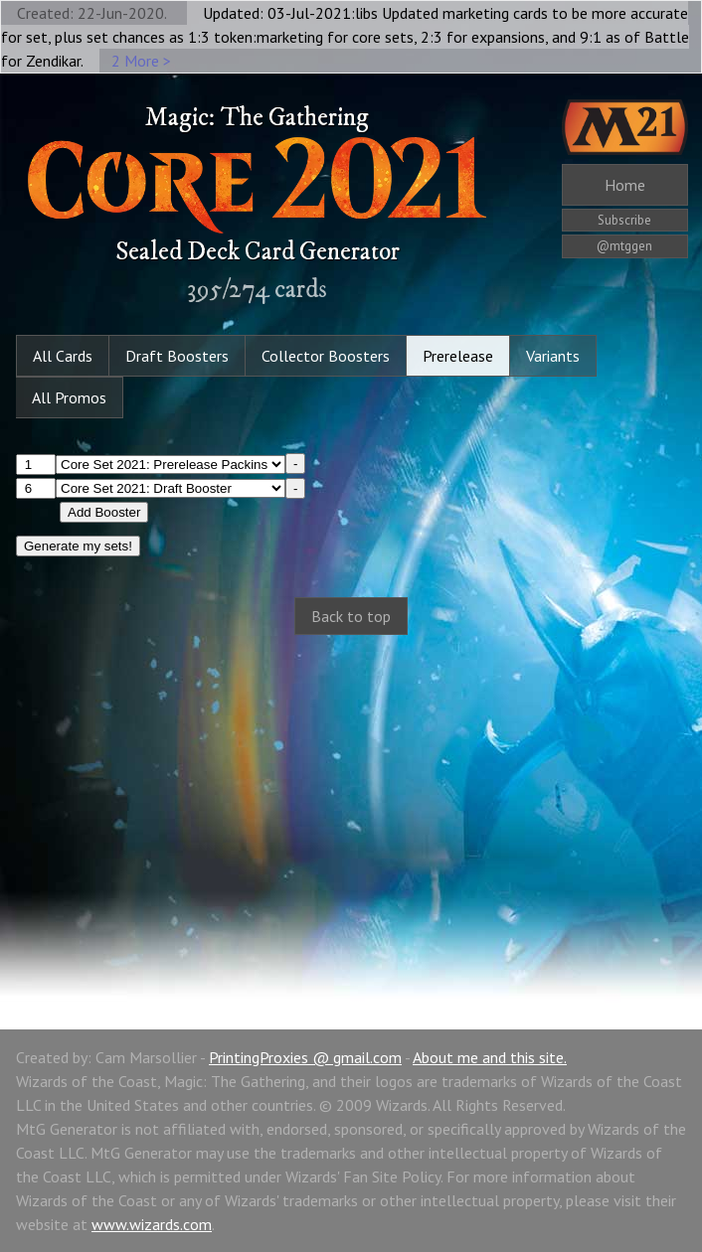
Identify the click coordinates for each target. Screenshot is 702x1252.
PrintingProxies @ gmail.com (305, 1057)
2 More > (141, 61)
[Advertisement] (351, 811)
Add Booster (104, 512)
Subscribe (624, 220)
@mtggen (624, 245)
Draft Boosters (177, 356)
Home (625, 185)
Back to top (351, 616)
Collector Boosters (326, 356)
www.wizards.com (151, 1224)
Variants (553, 356)
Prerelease (458, 356)
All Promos (69, 397)
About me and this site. (490, 1057)
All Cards (62, 356)
